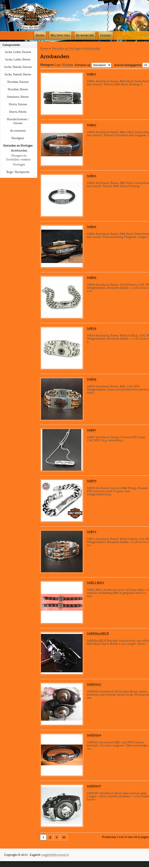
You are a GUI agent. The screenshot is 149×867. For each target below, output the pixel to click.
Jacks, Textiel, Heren (17, 74)
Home (40, 35)
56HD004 (94, 735)
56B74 (91, 532)
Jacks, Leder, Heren (18, 59)
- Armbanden (18, 150)
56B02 (91, 125)
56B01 (91, 74)
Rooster (68, 65)
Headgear (17, 138)
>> (64, 837)
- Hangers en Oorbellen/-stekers (18, 157)
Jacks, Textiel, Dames (18, 67)
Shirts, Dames (18, 104)
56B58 (91, 379)
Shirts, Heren (18, 112)
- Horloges (18, 164)
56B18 (91, 328)
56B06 (91, 277)
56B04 (91, 227)
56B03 (91, 176)
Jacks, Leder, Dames (18, 52)
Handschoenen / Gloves (18, 121)
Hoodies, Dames (18, 82)
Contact (105, 35)
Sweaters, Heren (18, 97)
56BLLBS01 (95, 583)
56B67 (91, 430)
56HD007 (94, 786)
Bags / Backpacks (17, 172)
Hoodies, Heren (18, 89)
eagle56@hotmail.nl (55, 855)
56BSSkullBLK (98, 633)
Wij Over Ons (60, 35)
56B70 (91, 481)
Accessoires (18, 130)
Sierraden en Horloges (17, 145)
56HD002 (94, 684)
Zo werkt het (85, 35)
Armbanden (92, 48)
